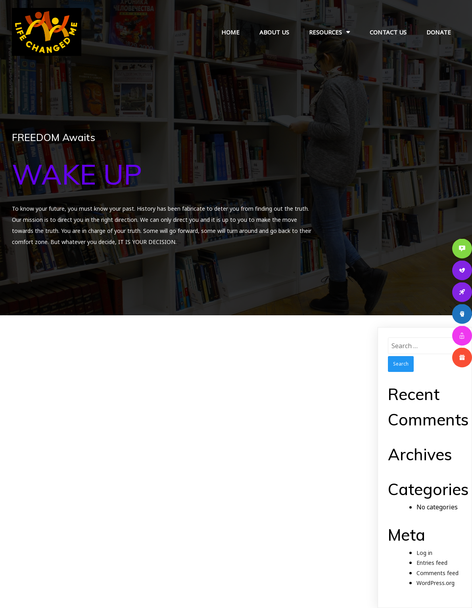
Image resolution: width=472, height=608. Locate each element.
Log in (424, 553)
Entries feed (431, 562)
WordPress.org (435, 583)
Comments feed (437, 573)
